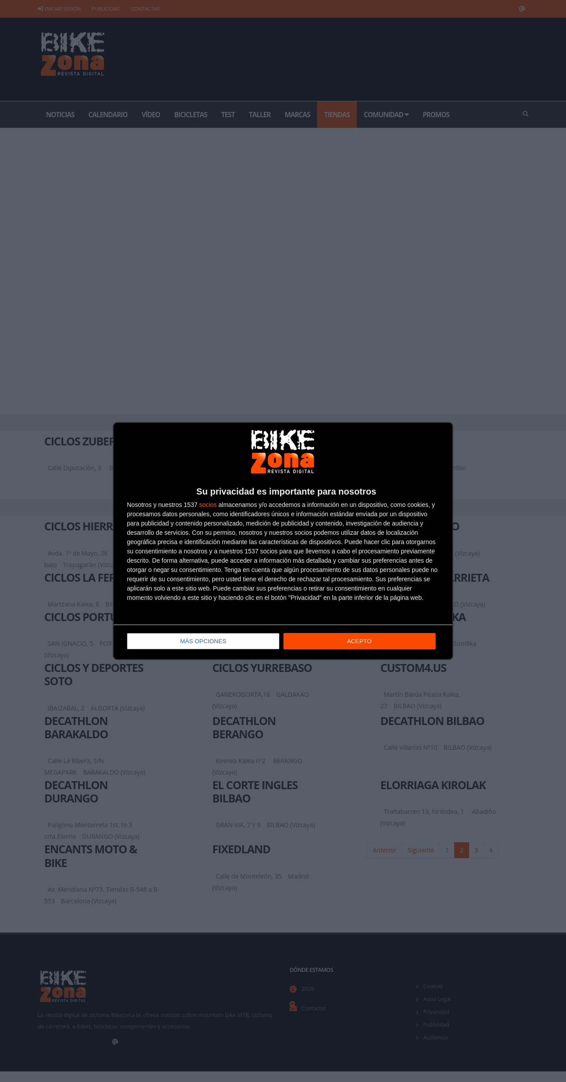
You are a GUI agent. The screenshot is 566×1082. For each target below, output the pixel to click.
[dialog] (283, 541)
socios (208, 505)
